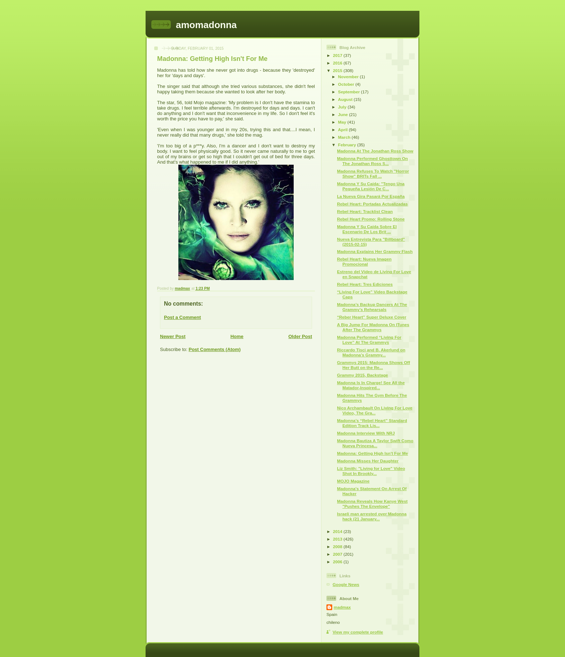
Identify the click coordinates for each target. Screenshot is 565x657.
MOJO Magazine (353, 481)
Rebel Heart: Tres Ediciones (365, 284)
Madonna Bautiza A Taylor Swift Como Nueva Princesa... (375, 443)
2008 (338, 546)
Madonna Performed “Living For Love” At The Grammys (369, 340)
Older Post (300, 336)
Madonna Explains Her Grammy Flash (375, 251)
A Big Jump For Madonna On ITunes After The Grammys (373, 327)
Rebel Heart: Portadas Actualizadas (372, 203)
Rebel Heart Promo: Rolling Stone (371, 219)
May (342, 122)
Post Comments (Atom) (215, 349)
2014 (338, 531)
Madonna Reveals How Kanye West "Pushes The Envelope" (372, 504)
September (349, 91)
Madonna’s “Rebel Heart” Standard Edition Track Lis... (372, 423)
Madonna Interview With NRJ (366, 433)
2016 (338, 63)
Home (236, 336)
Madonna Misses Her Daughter (368, 460)
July (343, 107)
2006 (338, 561)
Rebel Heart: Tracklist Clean (365, 211)
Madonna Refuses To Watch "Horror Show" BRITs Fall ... (373, 173)
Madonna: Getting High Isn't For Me (372, 453)
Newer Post (173, 336)
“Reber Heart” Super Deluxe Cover (371, 317)
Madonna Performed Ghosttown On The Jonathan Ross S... (372, 161)
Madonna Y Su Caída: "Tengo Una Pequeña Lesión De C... (370, 186)
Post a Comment (182, 317)
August (346, 99)
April (343, 129)
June (343, 114)
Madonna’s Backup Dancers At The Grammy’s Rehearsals (372, 307)
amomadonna (206, 24)
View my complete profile (358, 632)
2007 (338, 554)
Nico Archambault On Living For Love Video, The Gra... (374, 410)
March (345, 137)
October (346, 84)
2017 (338, 55)
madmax (342, 607)
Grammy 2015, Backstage (362, 375)
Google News (346, 584)
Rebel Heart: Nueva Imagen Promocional (364, 261)
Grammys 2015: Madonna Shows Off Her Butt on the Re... (373, 365)
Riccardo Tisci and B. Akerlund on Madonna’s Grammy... (371, 352)
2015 (338, 70)
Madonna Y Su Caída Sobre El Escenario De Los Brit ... (367, 229)
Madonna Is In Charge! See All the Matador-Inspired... (371, 385)
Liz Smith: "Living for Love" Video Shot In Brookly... (371, 471)
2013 (338, 539)
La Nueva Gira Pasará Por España (371, 196)
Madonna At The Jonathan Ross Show (375, 150)
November (349, 76)
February (347, 144)
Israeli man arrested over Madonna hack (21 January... (371, 516)
